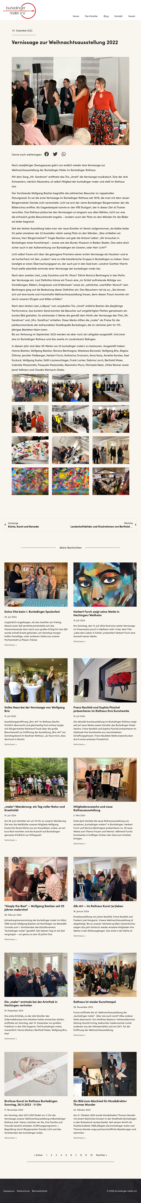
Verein (132, 16)
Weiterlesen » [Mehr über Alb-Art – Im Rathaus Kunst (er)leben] (79, 935)
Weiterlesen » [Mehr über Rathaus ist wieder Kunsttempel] (79, 1034)
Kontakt (118, 16)
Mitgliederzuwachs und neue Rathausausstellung (93, 808)
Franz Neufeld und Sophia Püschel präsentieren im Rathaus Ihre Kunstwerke (101, 709)
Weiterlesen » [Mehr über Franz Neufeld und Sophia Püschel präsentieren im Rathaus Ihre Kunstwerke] (79, 744)
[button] (47, 154)
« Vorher (38, 1154)
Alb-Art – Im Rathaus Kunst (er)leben (98, 906)
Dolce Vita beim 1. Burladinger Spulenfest (32, 611)
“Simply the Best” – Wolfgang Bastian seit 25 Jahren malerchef (34, 907)
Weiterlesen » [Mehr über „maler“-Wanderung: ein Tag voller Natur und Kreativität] (10, 839)
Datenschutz (23, 1190)
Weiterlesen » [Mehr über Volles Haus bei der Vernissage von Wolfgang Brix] (10, 744)
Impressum (9, 1190)
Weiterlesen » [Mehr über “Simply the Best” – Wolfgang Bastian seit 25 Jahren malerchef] (10, 939)
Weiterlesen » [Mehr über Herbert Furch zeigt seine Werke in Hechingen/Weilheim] (79, 641)
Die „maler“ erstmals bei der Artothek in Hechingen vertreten (30, 1003)
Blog (106, 16)
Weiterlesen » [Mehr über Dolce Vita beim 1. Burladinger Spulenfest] (10, 644)
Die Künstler (91, 16)
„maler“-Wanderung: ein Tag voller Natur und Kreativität (34, 808)
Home (76, 16)
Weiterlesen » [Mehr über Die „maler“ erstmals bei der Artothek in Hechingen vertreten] (10, 1038)
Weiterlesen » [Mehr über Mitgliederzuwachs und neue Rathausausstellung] (79, 843)
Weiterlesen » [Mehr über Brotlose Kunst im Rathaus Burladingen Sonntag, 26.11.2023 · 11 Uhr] (10, 1137)
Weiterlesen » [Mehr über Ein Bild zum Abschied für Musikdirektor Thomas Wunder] (79, 1137)
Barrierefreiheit (39, 1190)
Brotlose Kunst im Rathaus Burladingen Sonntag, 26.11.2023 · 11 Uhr (30, 1102)
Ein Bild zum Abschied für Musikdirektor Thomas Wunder (100, 1102)
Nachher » (101, 1154)
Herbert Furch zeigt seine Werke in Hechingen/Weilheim (96, 613)
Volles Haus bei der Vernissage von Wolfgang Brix (34, 709)
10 (91, 1154)
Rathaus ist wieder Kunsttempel (94, 1001)
